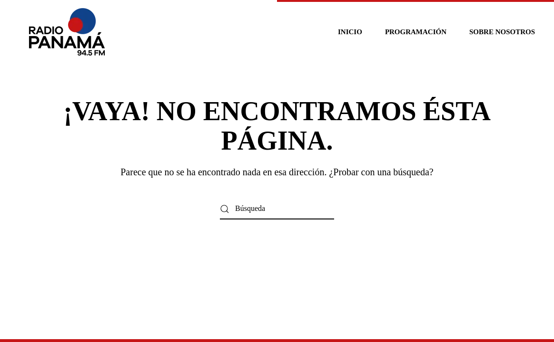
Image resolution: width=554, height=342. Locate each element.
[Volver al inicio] (68, 32)
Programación (415, 32)
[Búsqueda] (277, 208)
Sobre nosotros (502, 32)
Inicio (350, 32)
